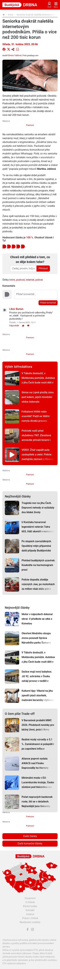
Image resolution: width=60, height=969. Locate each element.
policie (39, 279)
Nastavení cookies (30, 922)
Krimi (10, 14)
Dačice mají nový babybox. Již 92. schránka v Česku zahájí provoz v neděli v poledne (37, 678)
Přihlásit (43, 268)
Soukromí (30, 898)
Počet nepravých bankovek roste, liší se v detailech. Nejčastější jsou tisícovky (37, 801)
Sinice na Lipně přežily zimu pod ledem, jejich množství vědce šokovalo (38, 397)
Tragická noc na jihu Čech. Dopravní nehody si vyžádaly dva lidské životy (38, 507)
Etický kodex (30, 906)
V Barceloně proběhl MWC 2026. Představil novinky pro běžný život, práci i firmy (38, 725)
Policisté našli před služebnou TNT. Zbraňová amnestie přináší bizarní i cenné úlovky (36, 437)
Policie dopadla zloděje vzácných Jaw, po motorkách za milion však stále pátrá (38, 584)
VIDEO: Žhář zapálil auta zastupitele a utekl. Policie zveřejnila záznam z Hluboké (38, 454)
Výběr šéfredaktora (18, 367)
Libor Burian (16, 309)
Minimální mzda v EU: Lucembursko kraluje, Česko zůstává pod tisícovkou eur (38, 782)
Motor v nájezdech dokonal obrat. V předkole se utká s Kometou (37, 619)
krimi (12, 279)
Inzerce (30, 914)
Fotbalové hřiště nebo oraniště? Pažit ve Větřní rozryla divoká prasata (36, 416)
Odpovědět (14, 325)
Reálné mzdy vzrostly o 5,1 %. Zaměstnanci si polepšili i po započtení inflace (38, 744)
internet (30, 279)
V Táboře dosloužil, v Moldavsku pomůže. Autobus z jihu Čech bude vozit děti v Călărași (38, 380)
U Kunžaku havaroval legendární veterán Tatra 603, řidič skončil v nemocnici (38, 527)
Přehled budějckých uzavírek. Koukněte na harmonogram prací (38, 565)
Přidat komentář (48, 302)
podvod (20, 279)
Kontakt (30, 910)
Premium (30, 125)
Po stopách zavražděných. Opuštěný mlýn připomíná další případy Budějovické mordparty (37, 548)
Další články (30, 836)
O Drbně (30, 902)
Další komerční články (30, 843)
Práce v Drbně (30, 918)
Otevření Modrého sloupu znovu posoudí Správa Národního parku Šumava (36, 638)
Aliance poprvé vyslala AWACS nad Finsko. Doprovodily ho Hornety (35, 763)
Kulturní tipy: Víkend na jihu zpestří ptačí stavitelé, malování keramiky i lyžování (38, 695)
